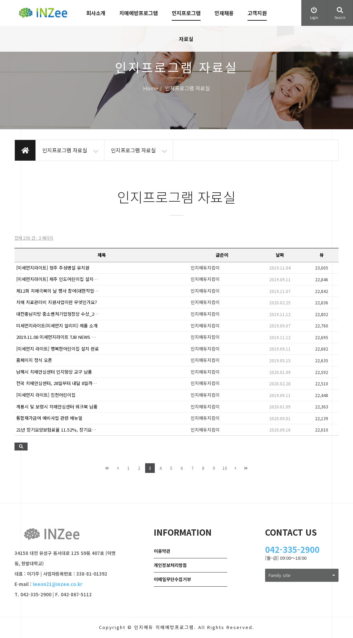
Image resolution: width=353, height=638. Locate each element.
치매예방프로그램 (138, 13)
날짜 (280, 255)
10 (224, 468)
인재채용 (224, 13)
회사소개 (95, 13)
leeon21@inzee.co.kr (57, 584)
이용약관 (162, 551)
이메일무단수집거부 (172, 579)
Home (150, 88)
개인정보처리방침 (170, 565)
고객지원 (257, 13)
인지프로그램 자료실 (186, 25)
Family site (302, 575)
